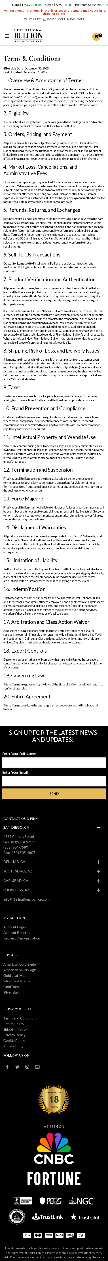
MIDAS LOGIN (75, 19)
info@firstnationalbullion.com (26, 899)
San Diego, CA (16, 827)
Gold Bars (11, 986)
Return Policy (13, 1023)
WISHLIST (32, 19)
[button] (96, 37)
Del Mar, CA (14, 861)
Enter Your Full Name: (19, 753)
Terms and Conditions (20, 1018)
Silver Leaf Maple (16, 981)
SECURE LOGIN (54, 19)
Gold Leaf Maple (16, 975)
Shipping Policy (15, 1029)
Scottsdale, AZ (17, 871)
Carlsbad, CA (15, 880)
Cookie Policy (14, 1040)
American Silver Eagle (20, 970)
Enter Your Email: (15, 772)
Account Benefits (16, 932)
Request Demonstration (21, 938)
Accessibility (13, 1046)
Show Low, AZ (16, 890)
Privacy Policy (14, 1035)
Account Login (14, 927)
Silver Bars (11, 992)
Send (54, 793)
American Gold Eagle (19, 964)
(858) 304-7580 (15, 847)
